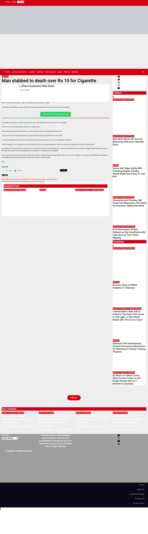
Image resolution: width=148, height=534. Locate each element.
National (40, 72)
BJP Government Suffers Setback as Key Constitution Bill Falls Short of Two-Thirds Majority (129, 233)
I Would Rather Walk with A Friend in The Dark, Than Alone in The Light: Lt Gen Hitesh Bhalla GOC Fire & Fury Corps (91, 199)
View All (74, 398)
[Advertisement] (74, 51)
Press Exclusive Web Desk (38, 86)
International (50, 72)
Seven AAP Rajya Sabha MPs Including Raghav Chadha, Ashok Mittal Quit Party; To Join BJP (129, 172)
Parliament (124, 227)
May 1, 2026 (119, 262)
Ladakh (32, 72)
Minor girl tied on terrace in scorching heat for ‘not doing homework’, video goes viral (30, 179)
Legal (60, 72)
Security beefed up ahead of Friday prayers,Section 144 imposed (23, 181)
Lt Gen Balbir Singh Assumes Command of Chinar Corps (18, 196)
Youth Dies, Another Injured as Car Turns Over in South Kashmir (92, 419)
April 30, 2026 (83, 426)
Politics (67, 72)
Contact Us (139, 499)
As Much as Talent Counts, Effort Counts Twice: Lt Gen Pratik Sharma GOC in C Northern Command (127, 379)
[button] (143, 72)
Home (7, 72)
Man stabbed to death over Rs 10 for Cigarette (49, 80)
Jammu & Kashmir (19, 72)
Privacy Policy (139, 503)
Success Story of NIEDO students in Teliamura (54, 194)
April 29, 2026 (120, 113)
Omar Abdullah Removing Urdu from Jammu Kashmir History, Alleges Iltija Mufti (129, 106)
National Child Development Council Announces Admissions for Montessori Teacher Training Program (129, 347)
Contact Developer (136, 494)
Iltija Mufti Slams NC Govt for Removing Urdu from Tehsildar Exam (128, 142)
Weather (75, 72)
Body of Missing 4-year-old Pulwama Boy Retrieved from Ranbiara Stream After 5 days (55, 420)
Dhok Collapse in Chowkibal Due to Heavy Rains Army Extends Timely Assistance (127, 420)
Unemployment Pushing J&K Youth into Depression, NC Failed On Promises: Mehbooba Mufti (129, 203)
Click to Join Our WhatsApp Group (55, 114)
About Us (140, 489)
